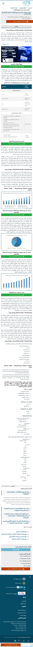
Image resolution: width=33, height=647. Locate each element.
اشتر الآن (16, 549)
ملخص (16, 26)
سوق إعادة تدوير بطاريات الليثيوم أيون (18, 536)
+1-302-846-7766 (22, 627)
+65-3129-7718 (22, 628)
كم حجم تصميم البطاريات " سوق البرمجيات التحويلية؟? (19, 493)
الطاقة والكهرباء (22, 8)
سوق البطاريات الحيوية (21, 531)
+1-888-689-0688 (22, 625)
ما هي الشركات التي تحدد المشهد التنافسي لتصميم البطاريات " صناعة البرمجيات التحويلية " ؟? (17, 522)
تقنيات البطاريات (13, 8)
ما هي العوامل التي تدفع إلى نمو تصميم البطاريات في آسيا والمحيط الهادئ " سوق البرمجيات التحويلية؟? (17, 515)
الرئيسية (30, 8)
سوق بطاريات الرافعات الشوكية (19, 539)
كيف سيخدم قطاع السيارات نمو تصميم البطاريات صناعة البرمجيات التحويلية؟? (17, 509)
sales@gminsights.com (20, 630)
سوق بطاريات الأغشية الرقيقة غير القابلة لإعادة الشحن (14, 534)
